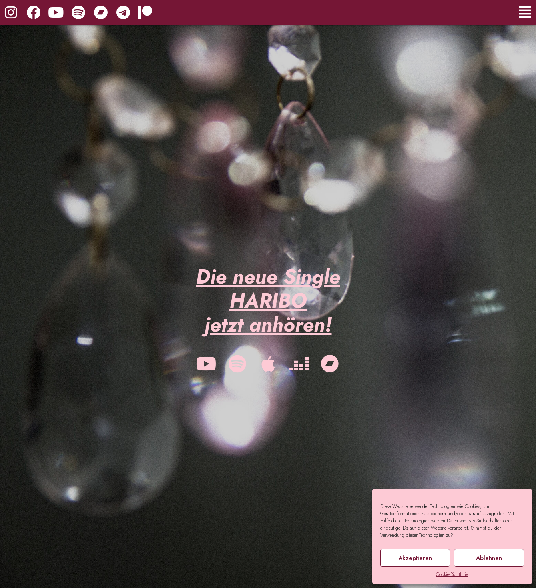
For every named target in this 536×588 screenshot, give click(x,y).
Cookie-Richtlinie (452, 574)
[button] (429, 12)
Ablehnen (489, 558)
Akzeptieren (415, 558)
